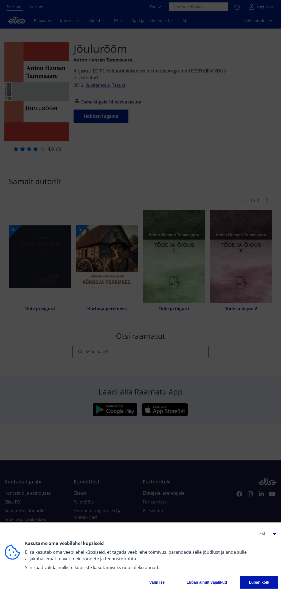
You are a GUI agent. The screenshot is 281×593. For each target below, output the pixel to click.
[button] (266, 533)
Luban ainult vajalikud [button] (207, 582)
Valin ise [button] (157, 582)
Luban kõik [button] (259, 582)
